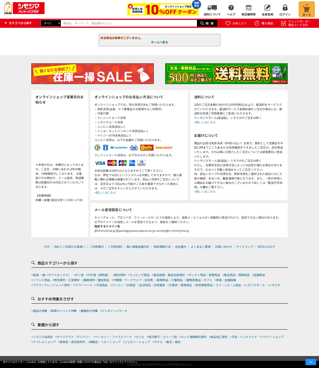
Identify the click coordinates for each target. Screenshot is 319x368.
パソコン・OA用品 (123, 285)
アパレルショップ (44, 342)
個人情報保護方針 (138, 247)
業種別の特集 (89, 311)
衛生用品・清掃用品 (237, 275)
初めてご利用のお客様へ (69, 247)
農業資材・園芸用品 (96, 280)
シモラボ (274, 285)
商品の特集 (40, 311)
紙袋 (36, 275)
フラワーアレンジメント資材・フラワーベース (62, 285)
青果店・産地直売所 (72, 342)
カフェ (140, 337)
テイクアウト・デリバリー (74, 337)
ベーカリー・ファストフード (113, 337)
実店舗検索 (248, 14)
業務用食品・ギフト (199, 280)
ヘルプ (231, 14)
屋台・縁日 (173, 342)
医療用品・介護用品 (170, 280)
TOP (47, 247)
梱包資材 (120, 275)
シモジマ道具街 (43, 337)
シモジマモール (255, 285)
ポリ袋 (79, 275)
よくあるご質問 (201, 247)
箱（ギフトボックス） (57, 275)
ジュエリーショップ (137, 342)
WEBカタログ (266, 247)
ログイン (285, 14)
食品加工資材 (218, 337)
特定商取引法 (162, 247)
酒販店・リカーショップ (105, 342)
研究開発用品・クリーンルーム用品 (218, 285)
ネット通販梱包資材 (193, 337)
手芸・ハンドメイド (244, 337)
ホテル (158, 342)
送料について (212, 14)
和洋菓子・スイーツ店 (163, 337)
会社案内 (180, 247)
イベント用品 (41, 280)
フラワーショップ (272, 337)
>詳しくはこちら (105, 192)
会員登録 (267, 14)
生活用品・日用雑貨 (152, 285)
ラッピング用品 (140, 275)
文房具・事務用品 (180, 285)
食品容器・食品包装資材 (169, 275)
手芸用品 (102, 285)
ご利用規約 (115, 247)
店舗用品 (259, 275)
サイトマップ (244, 247)
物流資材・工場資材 (67, 280)
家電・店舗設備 (226, 280)
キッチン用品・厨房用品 (204, 275)
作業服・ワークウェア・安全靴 (133, 280)
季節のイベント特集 (64, 311)
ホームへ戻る (159, 42)
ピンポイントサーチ (114, 311)
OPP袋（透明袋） (98, 275)
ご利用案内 (97, 247)
